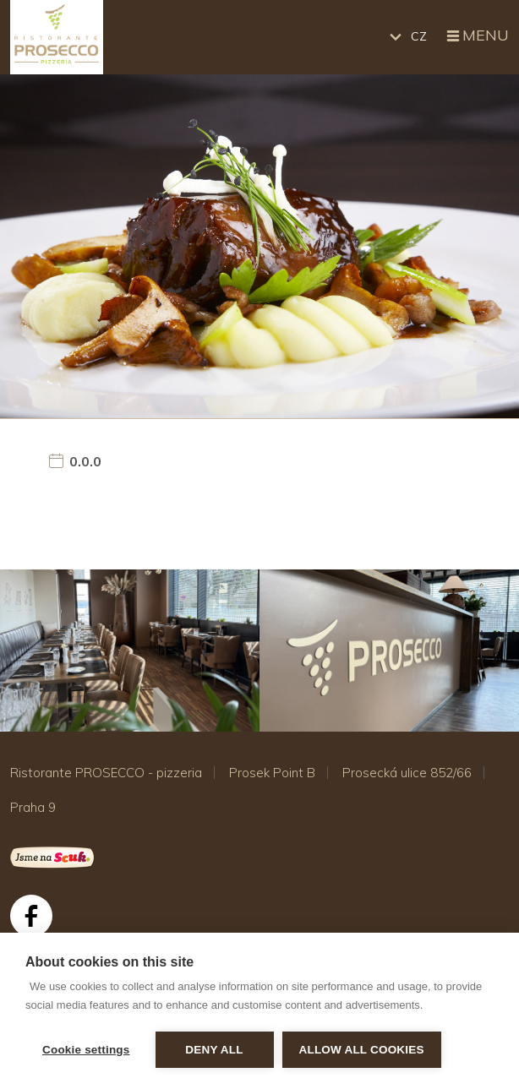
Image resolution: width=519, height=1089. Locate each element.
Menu (476, 36)
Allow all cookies (361, 1049)
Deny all (214, 1049)
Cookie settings (86, 1049)
